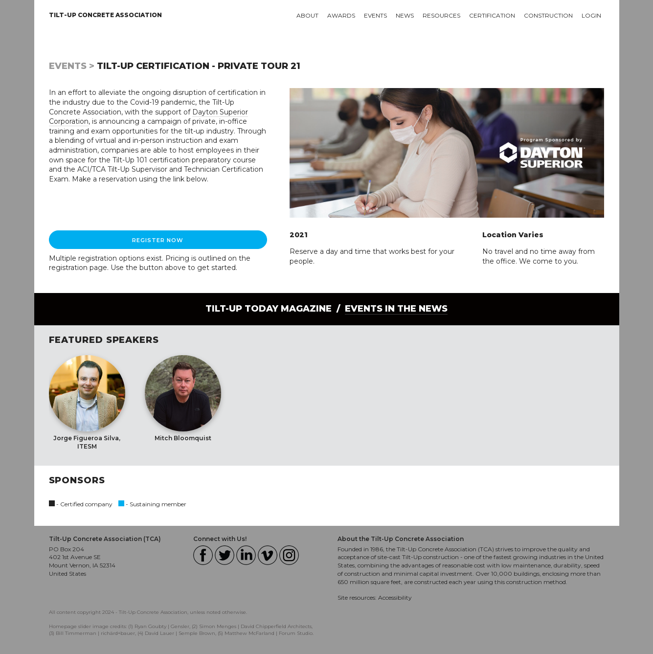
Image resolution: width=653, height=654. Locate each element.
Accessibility (395, 597)
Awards (341, 15)
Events (375, 15)
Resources (441, 15)
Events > (71, 66)
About (307, 15)
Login (591, 15)
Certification (492, 15)
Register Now (157, 240)
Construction (548, 15)
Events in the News (396, 308)
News (405, 15)
